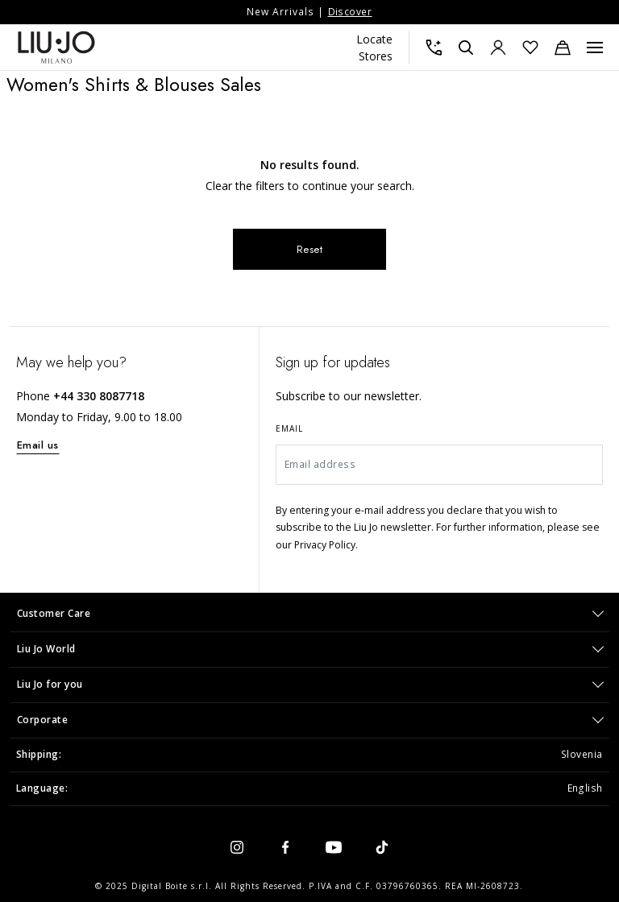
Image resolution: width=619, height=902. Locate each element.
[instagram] (237, 846)
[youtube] (334, 846)
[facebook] (285, 846)
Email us (38, 445)
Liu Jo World (46, 649)
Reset (310, 249)
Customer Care (54, 613)
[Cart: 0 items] (563, 47)
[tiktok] (382, 846)
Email (289, 428)
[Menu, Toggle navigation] (595, 47)
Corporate (43, 719)
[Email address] (439, 465)
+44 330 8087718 (98, 395)
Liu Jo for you (50, 684)
